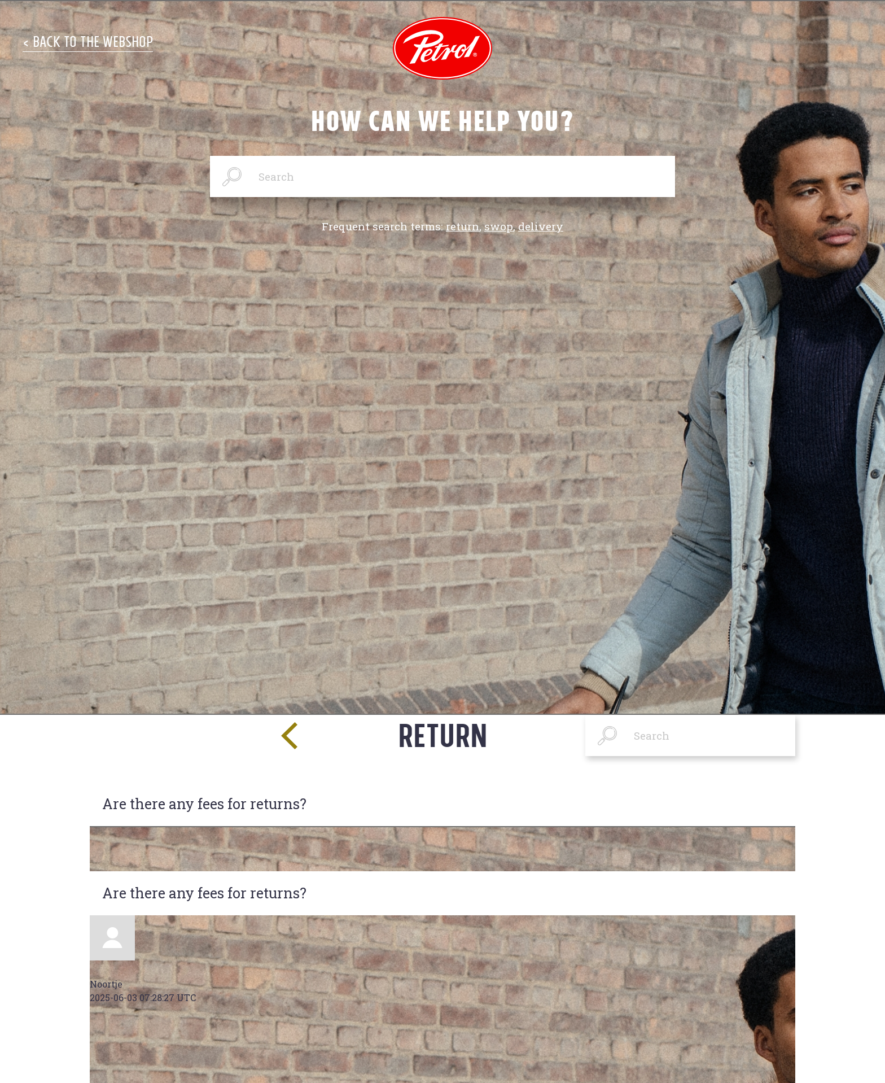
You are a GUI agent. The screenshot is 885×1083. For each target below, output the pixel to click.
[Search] (442, 176)
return (462, 226)
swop (498, 226)
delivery (540, 226)
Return (443, 734)
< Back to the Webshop (88, 41)
